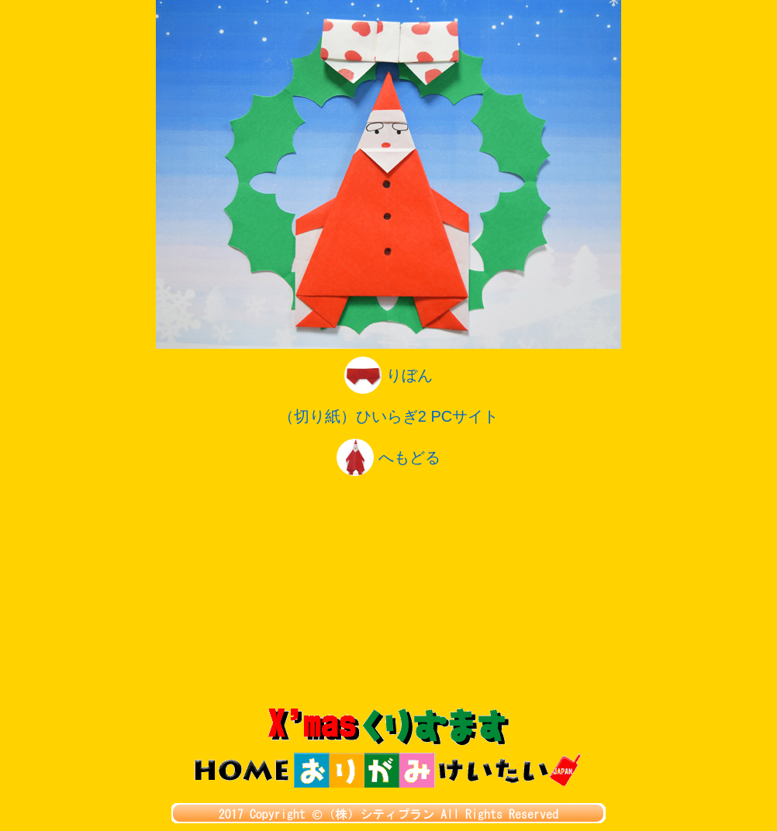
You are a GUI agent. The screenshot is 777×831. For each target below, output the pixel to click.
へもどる (388, 457)
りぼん (388, 375)
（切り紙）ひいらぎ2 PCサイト (388, 416)
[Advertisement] (388, 592)
